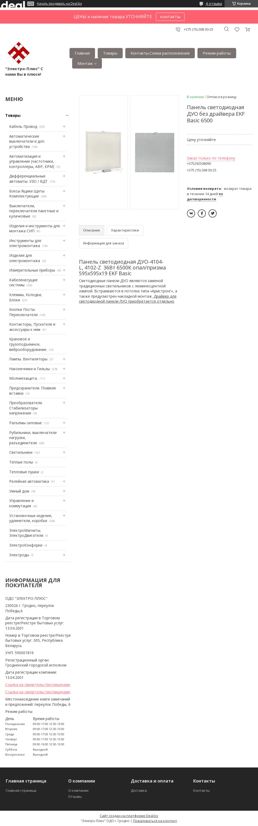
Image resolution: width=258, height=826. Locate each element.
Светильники (20, 452)
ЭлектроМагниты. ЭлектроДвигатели (26, 533)
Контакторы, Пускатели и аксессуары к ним (32, 327)
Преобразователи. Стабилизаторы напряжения (26, 408)
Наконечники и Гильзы (29, 368)
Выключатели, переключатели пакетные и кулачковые (33, 211)
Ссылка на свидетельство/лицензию (37, 684)
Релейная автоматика (29, 481)
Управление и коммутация (21, 503)
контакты (170, 17)
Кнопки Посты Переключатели (23, 312)
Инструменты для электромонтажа (25, 243)
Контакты (201, 790)
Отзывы (75, 796)
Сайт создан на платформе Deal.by (129, 815)
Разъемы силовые (25, 422)
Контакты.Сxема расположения (160, 53)
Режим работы (217, 53)
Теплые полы (21, 462)
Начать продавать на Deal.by (59, 4)
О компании (78, 790)
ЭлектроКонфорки (25, 545)
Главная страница (21, 790)
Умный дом (19, 491)
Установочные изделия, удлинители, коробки (30, 518)
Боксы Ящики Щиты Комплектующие (26, 194)
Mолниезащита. (23, 378)
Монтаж (85, 63)
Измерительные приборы (32, 270)
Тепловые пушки (24, 471)
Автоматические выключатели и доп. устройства (27, 141)
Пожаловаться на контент (155, 820)
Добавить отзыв (237, 29)
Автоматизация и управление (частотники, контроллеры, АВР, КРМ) (31, 161)
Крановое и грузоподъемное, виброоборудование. (28, 344)
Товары (110, 53)
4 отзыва (214, 3)
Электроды (19, 554)
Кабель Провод (23, 126)
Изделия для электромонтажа (24, 258)
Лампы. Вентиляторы (28, 358)
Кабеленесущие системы (23, 282)
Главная (82, 53)
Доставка (139, 790)
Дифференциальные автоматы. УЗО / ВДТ (28, 178)
